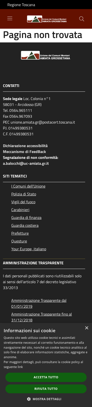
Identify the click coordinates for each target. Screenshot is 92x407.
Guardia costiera (25, 225)
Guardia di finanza (26, 217)
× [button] (86, 328)
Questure (19, 241)
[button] (46, 398)
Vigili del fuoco (23, 202)
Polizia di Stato (23, 194)
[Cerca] (82, 19)
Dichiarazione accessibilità (25, 146)
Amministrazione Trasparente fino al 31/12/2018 (41, 317)
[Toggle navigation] (10, 18)
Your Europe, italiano (28, 249)
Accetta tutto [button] (46, 377)
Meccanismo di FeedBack (24, 151)
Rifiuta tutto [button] (46, 389)
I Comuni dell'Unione (28, 186)
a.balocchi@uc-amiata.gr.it (26, 163)
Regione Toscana (21, 5)
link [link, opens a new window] (20, 367)
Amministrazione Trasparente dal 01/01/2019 (38, 303)
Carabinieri (20, 210)
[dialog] (46, 365)
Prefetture (20, 233)
